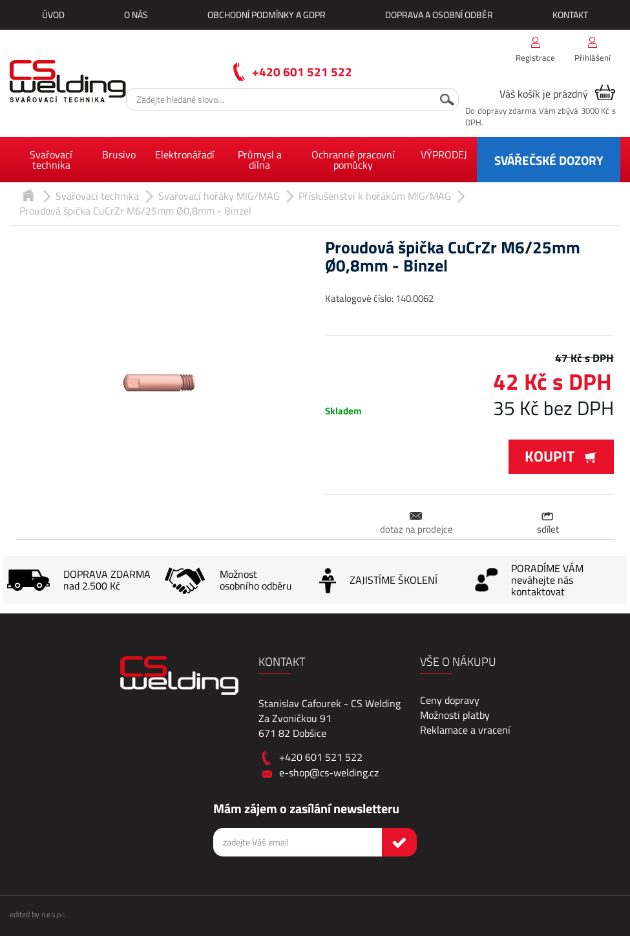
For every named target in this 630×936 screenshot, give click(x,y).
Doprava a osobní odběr (439, 14)
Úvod (53, 14)
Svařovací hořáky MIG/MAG (219, 196)
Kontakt (570, 14)
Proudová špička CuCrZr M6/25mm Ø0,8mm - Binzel (135, 210)
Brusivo (119, 154)
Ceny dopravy (449, 700)
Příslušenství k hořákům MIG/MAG (375, 196)
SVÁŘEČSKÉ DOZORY (549, 160)
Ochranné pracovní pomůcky (353, 160)
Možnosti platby (455, 715)
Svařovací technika (51, 160)
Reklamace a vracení (465, 730)
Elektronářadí (185, 154)
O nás (136, 14)
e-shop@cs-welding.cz (329, 772)
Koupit (561, 456)
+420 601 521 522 (302, 71)
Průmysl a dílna (260, 160)
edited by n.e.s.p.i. (37, 914)
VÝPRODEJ (444, 154)
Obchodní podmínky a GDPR (266, 14)
